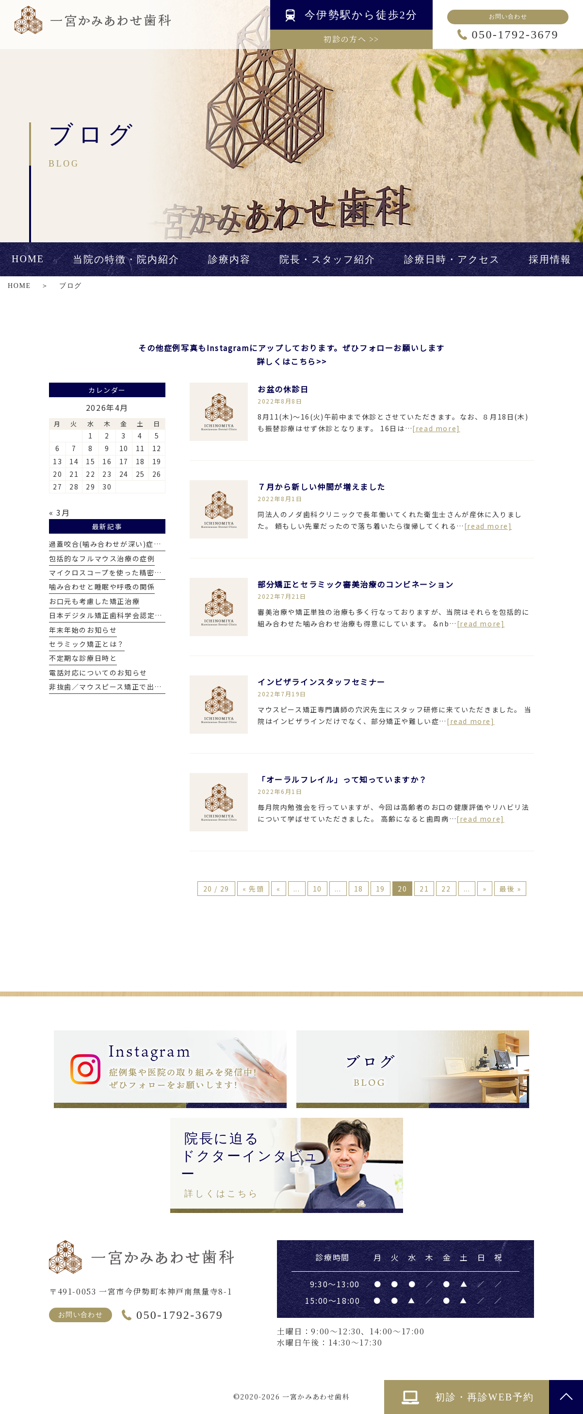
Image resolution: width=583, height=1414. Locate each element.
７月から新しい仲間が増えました (322, 486)
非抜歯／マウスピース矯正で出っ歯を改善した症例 (136, 686)
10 (317, 888)
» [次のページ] (485, 888)
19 (380, 888)
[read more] (436, 428)
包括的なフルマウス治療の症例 (102, 558)
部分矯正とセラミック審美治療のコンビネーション (356, 584)
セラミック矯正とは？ (87, 644)
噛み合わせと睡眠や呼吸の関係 (102, 586)
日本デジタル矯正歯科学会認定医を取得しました (132, 615)
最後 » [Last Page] (510, 888)
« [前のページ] (278, 888)
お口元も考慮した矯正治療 (94, 601)
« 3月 (59, 512)
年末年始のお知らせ (83, 630)
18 (358, 888)
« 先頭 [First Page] (253, 888)
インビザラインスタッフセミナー (322, 682)
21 (424, 888)
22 (446, 888)
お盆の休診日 (283, 389)
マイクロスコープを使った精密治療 (109, 572)
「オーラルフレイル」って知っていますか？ (342, 779)
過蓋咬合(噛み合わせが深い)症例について (120, 544)
